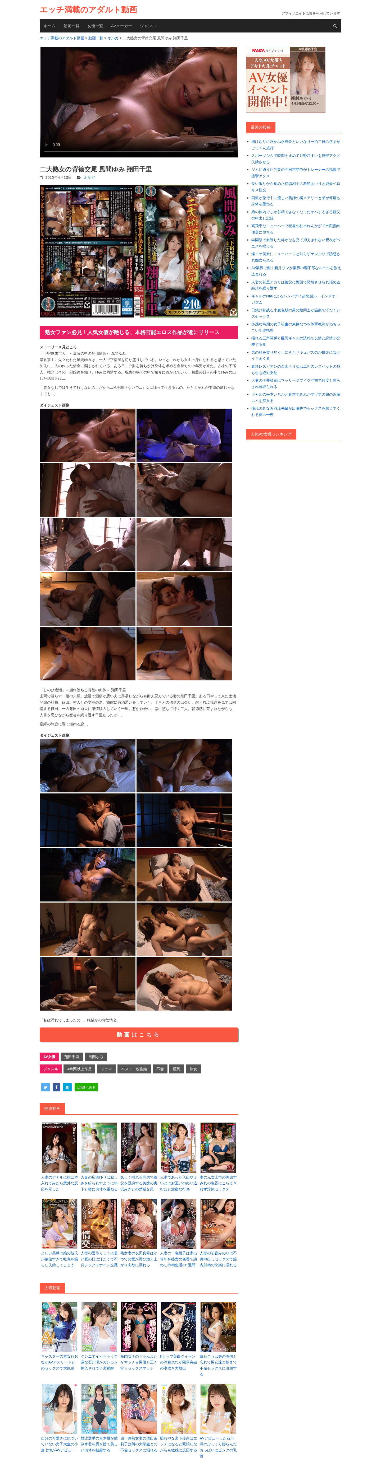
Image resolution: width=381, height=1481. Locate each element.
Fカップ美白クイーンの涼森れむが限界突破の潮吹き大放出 (178, 1362)
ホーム (50, 26)
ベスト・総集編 (134, 1069)
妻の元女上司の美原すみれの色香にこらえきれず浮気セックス (218, 1183)
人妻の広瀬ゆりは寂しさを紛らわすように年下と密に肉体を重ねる (99, 1183)
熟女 (193, 1069)
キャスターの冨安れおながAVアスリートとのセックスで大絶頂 (59, 1362)
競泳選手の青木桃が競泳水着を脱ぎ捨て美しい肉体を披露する (99, 1444)
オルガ (89, 177)
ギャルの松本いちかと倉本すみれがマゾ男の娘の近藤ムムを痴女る (295, 397)
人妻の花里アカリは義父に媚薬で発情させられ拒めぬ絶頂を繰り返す (295, 285)
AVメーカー (121, 26)
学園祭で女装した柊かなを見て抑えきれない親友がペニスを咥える (295, 243)
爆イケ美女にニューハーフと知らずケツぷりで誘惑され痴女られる (295, 257)
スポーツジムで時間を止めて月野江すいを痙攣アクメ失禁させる (295, 158)
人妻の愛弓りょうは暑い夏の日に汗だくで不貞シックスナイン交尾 (99, 1259)
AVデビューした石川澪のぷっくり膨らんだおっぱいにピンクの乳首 (218, 1447)
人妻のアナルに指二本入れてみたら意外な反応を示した (59, 1183)
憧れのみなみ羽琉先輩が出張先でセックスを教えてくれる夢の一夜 (295, 411)
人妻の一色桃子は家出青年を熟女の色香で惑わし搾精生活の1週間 (178, 1259)
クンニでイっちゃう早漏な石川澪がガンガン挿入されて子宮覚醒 (99, 1362)
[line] (86, 1087)
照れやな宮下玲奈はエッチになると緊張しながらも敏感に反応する (178, 1444)
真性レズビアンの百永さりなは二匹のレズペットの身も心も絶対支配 (295, 369)
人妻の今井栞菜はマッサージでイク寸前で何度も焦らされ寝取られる (295, 383)
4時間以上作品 (79, 1069)
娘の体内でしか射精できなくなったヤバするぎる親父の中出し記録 (295, 215)
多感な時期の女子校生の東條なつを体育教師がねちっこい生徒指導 (295, 327)
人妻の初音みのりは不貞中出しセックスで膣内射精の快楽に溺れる (218, 1259)
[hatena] (67, 1087)
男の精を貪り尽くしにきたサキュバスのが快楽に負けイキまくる (295, 355)
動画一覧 (71, 26)
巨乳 (176, 1069)
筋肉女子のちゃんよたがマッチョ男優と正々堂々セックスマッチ (138, 1362)
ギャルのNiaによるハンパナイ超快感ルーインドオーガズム (295, 299)
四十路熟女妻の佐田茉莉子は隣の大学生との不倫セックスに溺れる (138, 1444)
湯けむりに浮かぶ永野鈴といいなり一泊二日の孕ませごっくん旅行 (295, 144)
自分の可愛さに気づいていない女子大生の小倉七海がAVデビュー (59, 1444)
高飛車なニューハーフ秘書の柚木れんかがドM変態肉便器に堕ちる (295, 229)
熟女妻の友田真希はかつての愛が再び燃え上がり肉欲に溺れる (138, 1259)
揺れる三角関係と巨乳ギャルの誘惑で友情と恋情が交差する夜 (295, 341)
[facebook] (56, 1087)
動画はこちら (139, 1034)
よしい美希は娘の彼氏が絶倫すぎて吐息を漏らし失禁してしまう (59, 1259)
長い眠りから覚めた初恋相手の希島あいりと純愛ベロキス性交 (295, 186)
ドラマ (106, 1069)
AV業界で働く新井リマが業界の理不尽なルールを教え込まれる (296, 271)
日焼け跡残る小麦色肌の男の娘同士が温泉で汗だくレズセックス (295, 313)
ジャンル (148, 26)
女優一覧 (95, 26)
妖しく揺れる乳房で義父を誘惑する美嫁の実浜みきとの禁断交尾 (138, 1183)
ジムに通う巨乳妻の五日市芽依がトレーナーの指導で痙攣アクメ (295, 172)
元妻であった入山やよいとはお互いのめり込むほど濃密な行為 (178, 1183)
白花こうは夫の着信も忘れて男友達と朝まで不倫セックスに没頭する (218, 1365)
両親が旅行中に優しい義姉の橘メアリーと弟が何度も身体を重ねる (295, 201)
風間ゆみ (95, 1056)
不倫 (160, 1069)
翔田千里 (71, 1056)
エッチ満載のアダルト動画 (88, 9)
